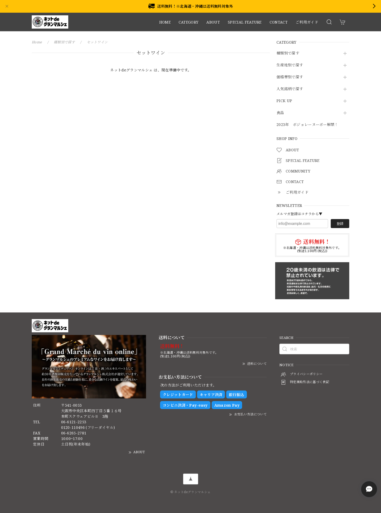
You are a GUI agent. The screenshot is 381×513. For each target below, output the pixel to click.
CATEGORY (189, 22)
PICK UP (284, 101)
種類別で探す (287, 53)
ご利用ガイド (307, 22)
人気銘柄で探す (289, 89)
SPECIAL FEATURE (245, 22)
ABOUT (213, 22)
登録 (340, 223)
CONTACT (279, 22)
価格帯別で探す (289, 77)
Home (37, 42)
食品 (280, 113)
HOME (165, 22)
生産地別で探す (289, 65)
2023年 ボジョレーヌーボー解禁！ (307, 124)
